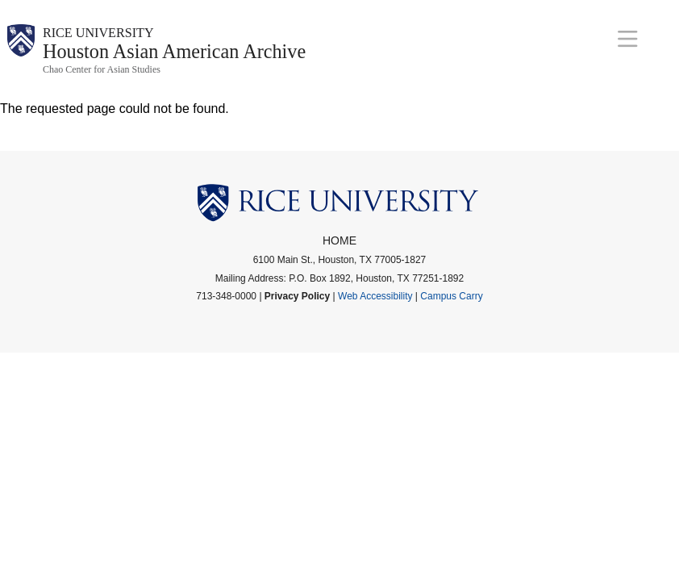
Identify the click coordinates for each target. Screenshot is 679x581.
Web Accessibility (375, 305)
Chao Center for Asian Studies (101, 79)
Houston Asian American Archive (206, 57)
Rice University (112, 35)
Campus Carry (451, 305)
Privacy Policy (297, 305)
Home (339, 249)
